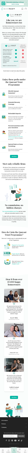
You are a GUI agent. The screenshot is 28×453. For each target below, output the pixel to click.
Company (3, 427)
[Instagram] (9, 440)
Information (4, 420)
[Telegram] (18, 440)
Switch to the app (15, 4)
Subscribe (21, 436)
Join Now (14, 156)
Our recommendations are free (10, 211)
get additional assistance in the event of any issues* (15, 136)
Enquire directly (15, 254)
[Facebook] (6, 440)
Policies (3, 424)
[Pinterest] (12, 440)
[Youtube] (15, 440)
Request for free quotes (18, 245)
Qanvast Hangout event (16, 263)
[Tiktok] (21, 440)
